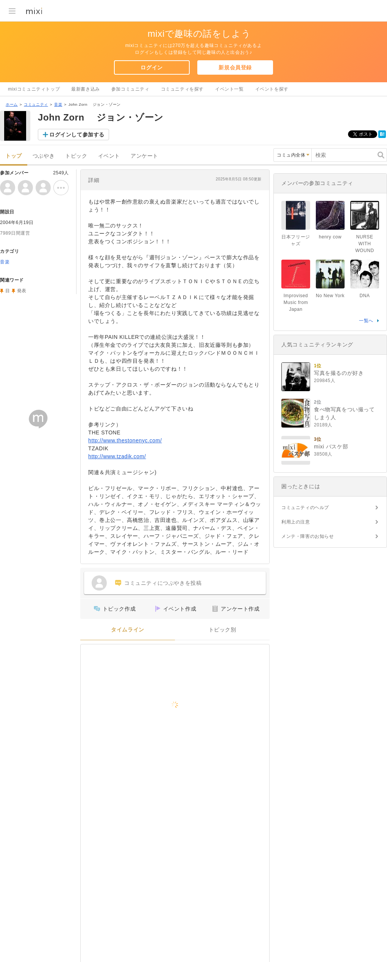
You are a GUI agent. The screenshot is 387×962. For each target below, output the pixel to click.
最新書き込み (85, 89)
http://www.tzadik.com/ (117, 456)
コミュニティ (36, 104)
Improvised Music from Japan (296, 302)
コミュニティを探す (182, 89)
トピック (76, 156)
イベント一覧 (229, 89)
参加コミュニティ (130, 89)
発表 (22, 290)
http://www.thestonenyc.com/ (125, 440)
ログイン (151, 67)
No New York (330, 295)
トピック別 (222, 630)
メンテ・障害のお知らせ (307, 536)
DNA (364, 295)
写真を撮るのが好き (339, 373)
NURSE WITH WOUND (364, 243)
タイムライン (127, 630)
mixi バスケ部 (331, 446)
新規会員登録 (235, 67)
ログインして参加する (77, 135)
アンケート (144, 156)
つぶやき (44, 156)
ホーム (12, 104)
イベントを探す (272, 89)
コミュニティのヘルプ (305, 507)
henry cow (330, 237)
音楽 (58, 104)
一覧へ (366, 320)
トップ (13, 156)
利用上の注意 (295, 522)
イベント (109, 156)
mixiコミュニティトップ (34, 89)
